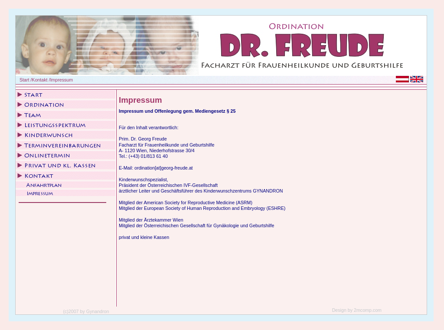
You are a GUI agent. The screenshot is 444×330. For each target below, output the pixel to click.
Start (24, 79)
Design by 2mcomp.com (357, 310)
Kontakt (39, 79)
